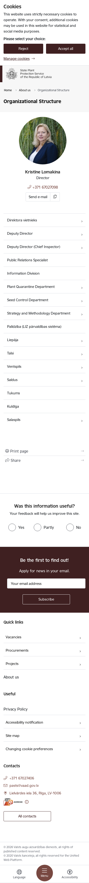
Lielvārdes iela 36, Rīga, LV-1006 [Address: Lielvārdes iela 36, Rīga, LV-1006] (35, 793)
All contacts (27, 816)
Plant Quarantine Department (31, 286)
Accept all (65, 48)
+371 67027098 (45, 187)
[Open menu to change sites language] (19, 874)
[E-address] (13, 802)
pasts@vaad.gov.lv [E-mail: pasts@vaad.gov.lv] (24, 785)
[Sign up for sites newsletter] (46, 599)
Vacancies (13, 637)
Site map (12, 735)
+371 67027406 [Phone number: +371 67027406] (21, 778)
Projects (12, 663)
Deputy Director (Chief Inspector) (33, 246)
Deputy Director (20, 233)
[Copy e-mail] (55, 196)
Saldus (12, 379)
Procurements (17, 650)
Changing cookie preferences (29, 749)
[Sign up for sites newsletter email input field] (46, 583)
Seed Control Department (27, 300)
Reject (23, 48)
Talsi (10, 353)
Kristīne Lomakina (42, 172)
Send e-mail (38, 197)
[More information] (26, 802)
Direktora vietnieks (22, 220)
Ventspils (14, 366)
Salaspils (13, 419)
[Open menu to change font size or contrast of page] (69, 874)
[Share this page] (44, 460)
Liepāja (12, 340)
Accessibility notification (24, 722)
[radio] (16, 527)
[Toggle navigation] (44, 873)
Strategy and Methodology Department (38, 313)
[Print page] (44, 451)
